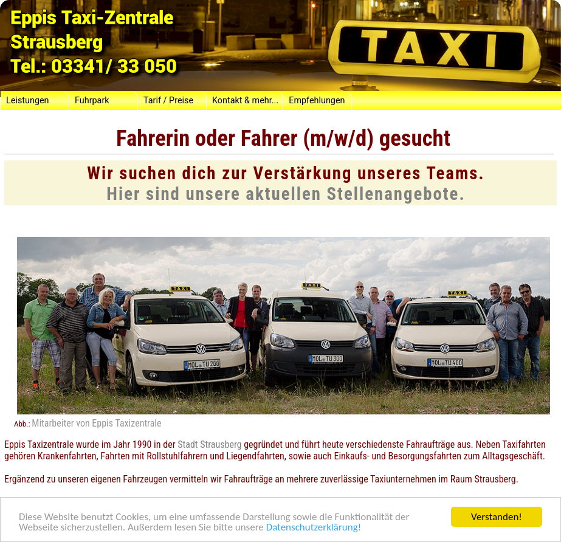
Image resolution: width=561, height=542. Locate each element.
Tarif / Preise (168, 100)
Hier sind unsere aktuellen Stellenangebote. (286, 194)
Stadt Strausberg (209, 444)
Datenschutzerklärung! (314, 527)
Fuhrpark (92, 100)
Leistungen (27, 100)
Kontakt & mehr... (245, 100)
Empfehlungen (317, 100)
